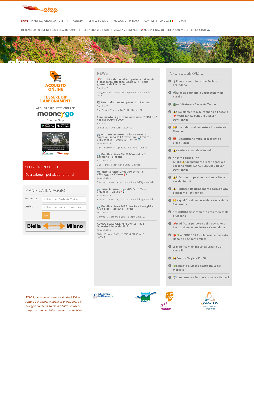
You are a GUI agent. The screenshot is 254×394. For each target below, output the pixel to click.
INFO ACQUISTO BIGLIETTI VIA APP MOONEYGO (110, 30)
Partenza (31, 198)
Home (24, 20)
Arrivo (29, 206)
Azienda (79, 20)
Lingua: (168, 20)
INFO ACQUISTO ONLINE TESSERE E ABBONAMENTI (50, 30)
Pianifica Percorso (43, 20)
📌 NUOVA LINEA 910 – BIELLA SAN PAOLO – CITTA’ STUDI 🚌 (175, 30)
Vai (46, 215)
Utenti (64, 20)
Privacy (135, 20)
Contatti (150, 20)
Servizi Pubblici (100, 20)
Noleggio (120, 20)
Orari (182, 20)
